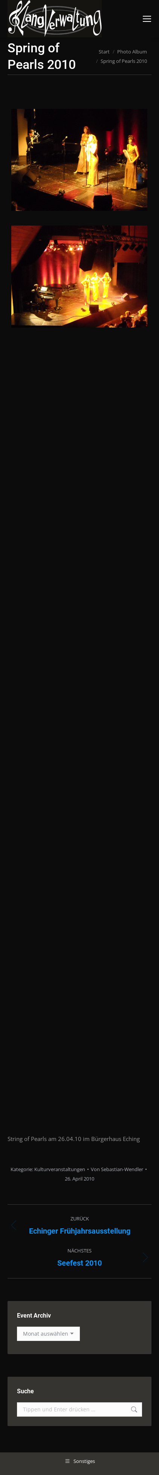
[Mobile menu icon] (146, 18)
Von (117, 1169)
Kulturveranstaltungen (59, 1169)
